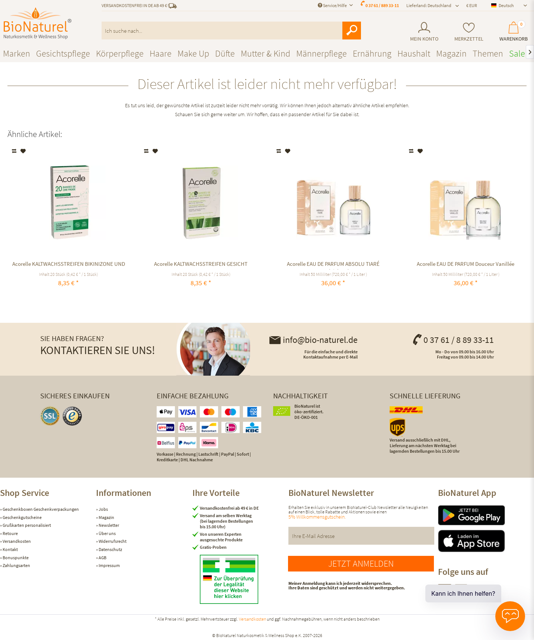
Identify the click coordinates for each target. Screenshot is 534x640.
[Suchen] (351, 30)
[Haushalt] (413, 53)
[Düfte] (225, 53)
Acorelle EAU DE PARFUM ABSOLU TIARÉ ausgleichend (333, 265)
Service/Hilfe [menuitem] (333, 5)
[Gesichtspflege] (63, 53)
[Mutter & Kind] (265, 53)
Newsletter (108, 525)
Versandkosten (16, 541)
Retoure (10, 533)
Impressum (109, 565)
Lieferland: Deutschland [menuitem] (428, 5)
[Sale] (517, 53)
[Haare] (161, 53)
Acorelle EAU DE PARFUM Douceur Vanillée (465, 263)
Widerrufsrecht (112, 541)
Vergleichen (14, 151)
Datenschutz (110, 549)
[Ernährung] (372, 53)
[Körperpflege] (120, 53)
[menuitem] (424, 32)
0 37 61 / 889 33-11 (382, 5)
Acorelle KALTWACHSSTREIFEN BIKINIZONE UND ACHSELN (68, 265)
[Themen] (488, 53)
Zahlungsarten (16, 565)
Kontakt (10, 549)
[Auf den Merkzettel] (23, 151)
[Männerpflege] (321, 53)
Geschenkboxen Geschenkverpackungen (40, 509)
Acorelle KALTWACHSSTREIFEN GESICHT (200, 263)
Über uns (107, 533)
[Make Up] (193, 53)
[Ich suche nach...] (231, 30)
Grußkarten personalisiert (26, 525)
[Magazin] (451, 53)
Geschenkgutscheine (22, 517)
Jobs (103, 509)
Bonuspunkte (15, 557)
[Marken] (16, 53)
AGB (102, 557)
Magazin (106, 517)
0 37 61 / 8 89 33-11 (453, 340)
